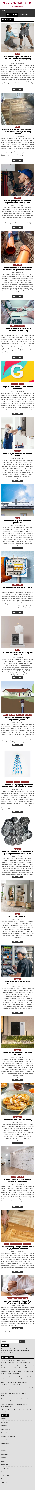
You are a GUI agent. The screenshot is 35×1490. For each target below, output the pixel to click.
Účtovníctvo (21, 326)
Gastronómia (24, 782)
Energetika (12, 715)
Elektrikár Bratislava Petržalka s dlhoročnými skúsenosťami (17, 983)
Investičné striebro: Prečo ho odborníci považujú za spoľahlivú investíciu (17, 852)
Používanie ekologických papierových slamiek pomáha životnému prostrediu (17, 785)
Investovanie (17, 849)
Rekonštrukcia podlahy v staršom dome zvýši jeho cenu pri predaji (17, 1247)
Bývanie (5, 715)
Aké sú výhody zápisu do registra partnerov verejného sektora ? (17, 1302)
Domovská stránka (12, 14)
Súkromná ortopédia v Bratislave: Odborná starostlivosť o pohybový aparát (17, 58)
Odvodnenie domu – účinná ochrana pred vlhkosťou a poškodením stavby (17, 268)
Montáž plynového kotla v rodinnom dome (17, 455)
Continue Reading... (18, 90)
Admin (12, 63)
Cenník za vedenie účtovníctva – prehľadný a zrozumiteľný (17, 329)
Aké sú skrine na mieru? (17, 917)
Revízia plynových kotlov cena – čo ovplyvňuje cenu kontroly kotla (17, 201)
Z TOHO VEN (9, 1352)
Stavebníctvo (17, 265)
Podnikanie (13, 326)
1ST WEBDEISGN (14, 1350)
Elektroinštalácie (17, 585)
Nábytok (17, 914)
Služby (19, 1244)
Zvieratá (4, 1482)
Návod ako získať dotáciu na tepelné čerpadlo (17, 1053)
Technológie (20, 715)
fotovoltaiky (27, 533)
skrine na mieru (23, 933)
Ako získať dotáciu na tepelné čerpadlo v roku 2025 (17, 653)
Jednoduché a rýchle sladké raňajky (17, 1120)
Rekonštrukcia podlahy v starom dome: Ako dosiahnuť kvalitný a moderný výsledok (17, 131)
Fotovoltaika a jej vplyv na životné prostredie (17, 522)
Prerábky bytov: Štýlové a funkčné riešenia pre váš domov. (17, 1180)
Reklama (21, 384)
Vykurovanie (17, 198)
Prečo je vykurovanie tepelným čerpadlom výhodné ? (17, 718)
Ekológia (17, 518)
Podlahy (17, 127)
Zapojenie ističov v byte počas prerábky (17, 587)
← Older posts (5, 1331)
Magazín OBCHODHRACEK (17, 2)
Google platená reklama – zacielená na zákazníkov (17, 388)
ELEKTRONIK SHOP (26, 1350)
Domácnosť (10, 782)
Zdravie (17, 54)
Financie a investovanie (13, 1298)
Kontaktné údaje (24, 14)
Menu (3, 11)
